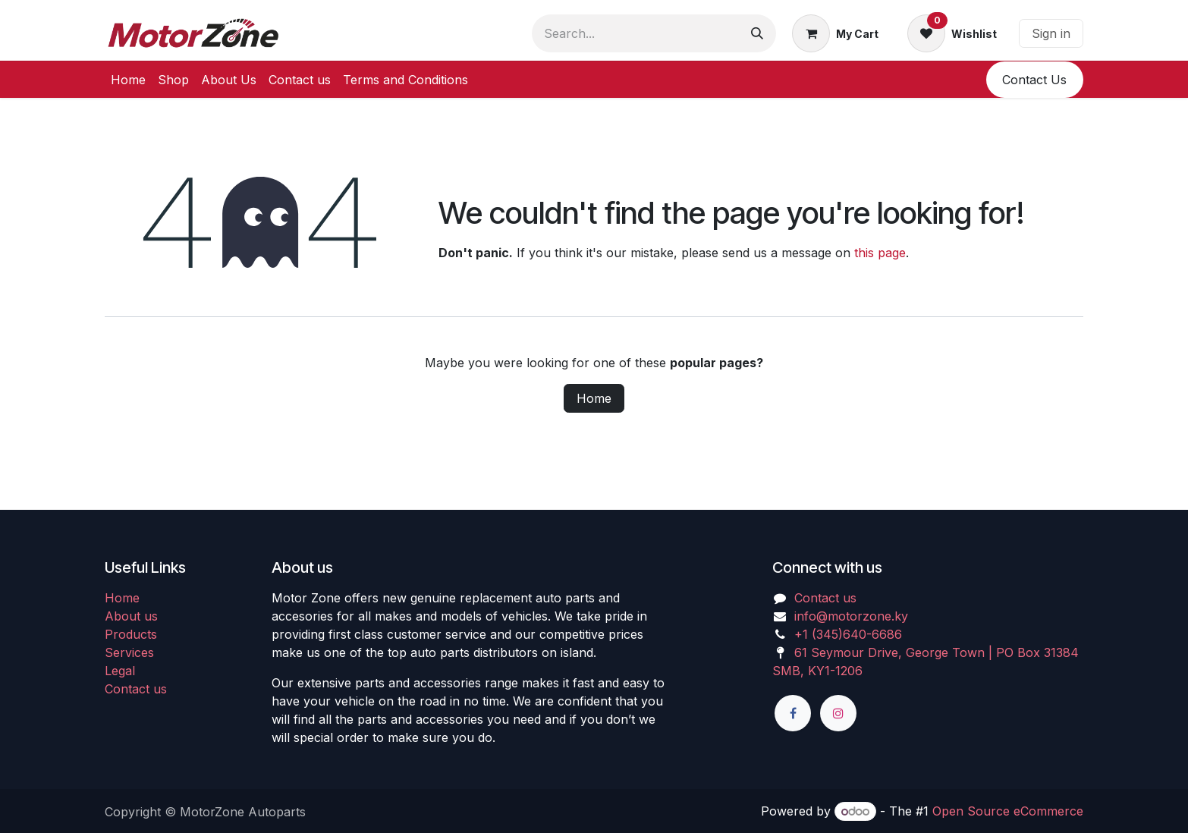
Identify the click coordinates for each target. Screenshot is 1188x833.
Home (594, 398)
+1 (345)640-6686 (848, 634)
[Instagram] (838, 713)
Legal (120, 670)
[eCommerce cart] (835, 33)
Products (131, 634)
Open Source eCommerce (1007, 811)
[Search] (757, 33)
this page (880, 252)
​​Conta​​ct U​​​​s (1034, 79)
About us (131, 616)
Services (129, 652)
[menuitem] (128, 79)
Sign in (1051, 33)
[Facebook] (793, 713)
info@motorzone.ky (851, 616)
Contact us (136, 688)
